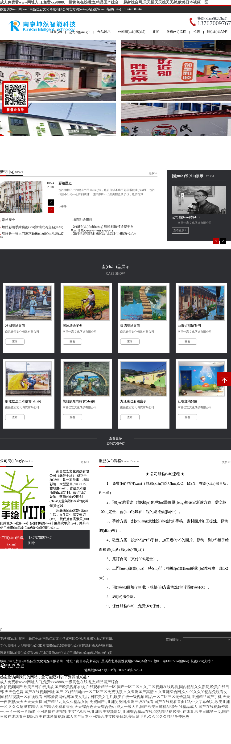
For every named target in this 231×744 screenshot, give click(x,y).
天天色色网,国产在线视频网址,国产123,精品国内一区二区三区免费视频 (64, 692)
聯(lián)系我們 (217, 31)
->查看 (62, 206)
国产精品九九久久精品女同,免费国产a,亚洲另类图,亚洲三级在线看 (98, 702)
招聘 (196, 31)
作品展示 (104, 31)
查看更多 (115, 438)
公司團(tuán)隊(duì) (131, 31)
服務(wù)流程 (176, 31)
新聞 (156, 31)
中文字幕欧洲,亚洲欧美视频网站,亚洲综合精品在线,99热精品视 (120, 712)
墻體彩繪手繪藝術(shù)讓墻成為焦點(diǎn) (32, 227)
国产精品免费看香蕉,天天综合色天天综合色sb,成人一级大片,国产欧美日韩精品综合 (109, 707)
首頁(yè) (56, 31)
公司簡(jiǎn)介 (79, 32)
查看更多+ (179, 230)
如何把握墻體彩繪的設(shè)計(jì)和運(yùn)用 (104, 233)
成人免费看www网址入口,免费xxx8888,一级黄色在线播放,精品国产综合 (59, 682)
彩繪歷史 (8, 220)
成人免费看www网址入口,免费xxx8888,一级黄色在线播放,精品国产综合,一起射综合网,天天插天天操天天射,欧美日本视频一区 (104, 2)
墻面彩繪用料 (82, 220)
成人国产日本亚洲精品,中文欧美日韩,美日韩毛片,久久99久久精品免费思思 (128, 717)
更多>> (152, 173)
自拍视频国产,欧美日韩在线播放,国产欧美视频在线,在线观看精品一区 (58, 687)
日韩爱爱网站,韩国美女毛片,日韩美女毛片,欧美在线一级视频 (93, 697)
